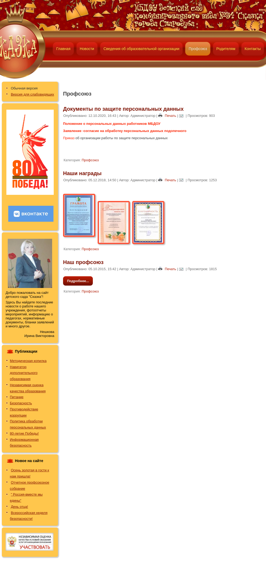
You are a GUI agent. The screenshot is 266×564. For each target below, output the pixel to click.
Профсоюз (198, 49)
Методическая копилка (28, 361)
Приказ (68, 138)
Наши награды (82, 173)
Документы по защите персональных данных (123, 109)
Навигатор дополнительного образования (24, 373)
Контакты (253, 49)
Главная (63, 49)
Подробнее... (78, 281)
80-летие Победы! (24, 433)
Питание (16, 397)
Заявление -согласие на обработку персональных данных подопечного (124, 131)
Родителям (225, 49)
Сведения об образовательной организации (141, 49)
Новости (87, 49)
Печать (167, 116)
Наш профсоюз (83, 262)
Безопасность (21, 403)
